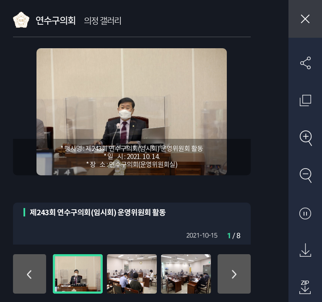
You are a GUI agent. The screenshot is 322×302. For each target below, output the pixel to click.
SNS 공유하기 (305, 63)
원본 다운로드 (305, 250)
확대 (305, 138)
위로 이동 (29, 274)
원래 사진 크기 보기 (305, 100)
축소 (305, 175)
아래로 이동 (234, 274)
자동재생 (305, 213)
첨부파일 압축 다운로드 (305, 287)
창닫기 (305, 19)
